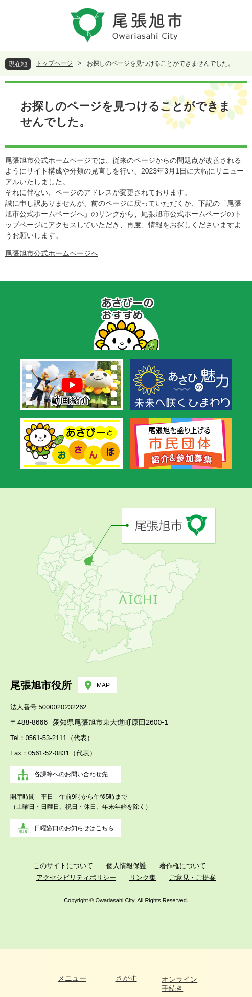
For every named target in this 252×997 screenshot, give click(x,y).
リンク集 (142, 877)
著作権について (182, 866)
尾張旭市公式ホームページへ (51, 253)
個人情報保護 (126, 866)
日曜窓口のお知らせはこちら (74, 828)
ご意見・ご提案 (192, 877)
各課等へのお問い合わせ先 (71, 774)
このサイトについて (63, 866)
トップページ (54, 63)
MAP (103, 685)
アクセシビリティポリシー (76, 877)
